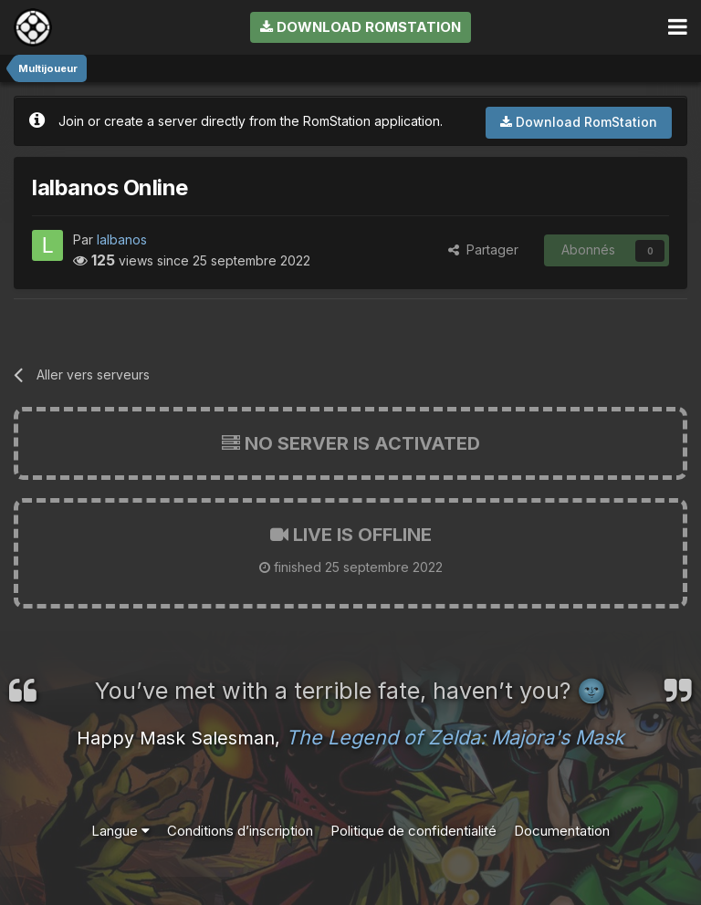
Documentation (562, 830)
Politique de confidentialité (413, 830)
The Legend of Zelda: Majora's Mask (455, 737)
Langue (120, 830)
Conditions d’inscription (240, 830)
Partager (483, 249)
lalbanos (122, 239)
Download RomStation (360, 27)
